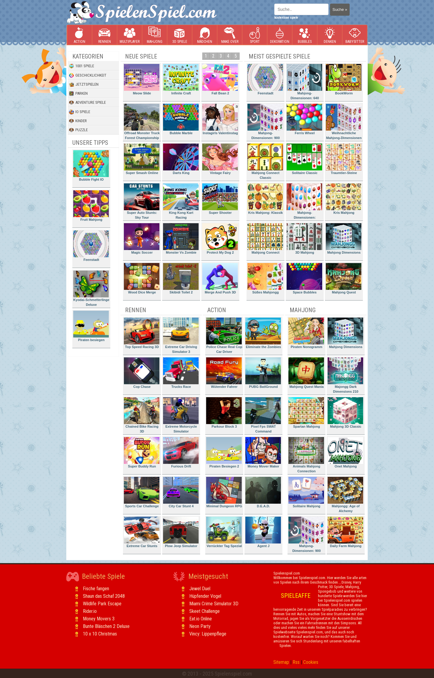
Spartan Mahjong (306, 412)
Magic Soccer (141, 238)
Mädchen (204, 35)
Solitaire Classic (304, 159)
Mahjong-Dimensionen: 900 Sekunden (265, 122)
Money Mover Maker (263, 452)
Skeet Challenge (204, 611)
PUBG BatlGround (263, 372)
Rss (296, 662)
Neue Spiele (141, 56)
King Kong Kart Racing (181, 201)
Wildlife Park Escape (102, 604)
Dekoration (279, 35)
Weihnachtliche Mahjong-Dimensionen (344, 122)
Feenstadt (91, 245)
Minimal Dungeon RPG (224, 492)
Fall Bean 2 (220, 79)
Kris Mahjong (343, 198)
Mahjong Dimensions (343, 238)
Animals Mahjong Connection (306, 455)
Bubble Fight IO (91, 165)
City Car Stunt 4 (181, 492)
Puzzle (78, 130)
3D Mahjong (304, 238)
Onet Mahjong (345, 452)
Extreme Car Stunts (141, 532)
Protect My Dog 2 (220, 238)
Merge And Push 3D (220, 278)
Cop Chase (141, 372)
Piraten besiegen (91, 326)
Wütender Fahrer (224, 372)
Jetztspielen (84, 84)
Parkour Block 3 (224, 412)
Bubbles (305, 35)
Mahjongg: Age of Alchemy (345, 495)
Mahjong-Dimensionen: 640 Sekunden (304, 83)
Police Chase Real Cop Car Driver (224, 335)
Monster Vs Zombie (181, 238)
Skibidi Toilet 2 (181, 278)
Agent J (263, 532)
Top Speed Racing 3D (141, 333)
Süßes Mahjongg (265, 278)
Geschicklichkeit (87, 75)
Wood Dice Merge (141, 278)
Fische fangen (96, 588)
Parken (78, 93)
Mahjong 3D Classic (345, 412)
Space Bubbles (304, 278)
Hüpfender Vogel (205, 596)
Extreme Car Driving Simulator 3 (181, 335)
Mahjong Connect (265, 238)
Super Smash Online (141, 159)
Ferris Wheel (304, 119)
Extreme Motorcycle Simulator (181, 415)
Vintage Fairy (220, 159)
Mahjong (154, 35)
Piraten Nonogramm (306, 333)
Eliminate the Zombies (263, 333)
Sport (254, 35)
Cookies (310, 662)
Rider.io (90, 611)
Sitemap (281, 662)
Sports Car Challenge (141, 492)
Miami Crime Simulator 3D (213, 604)
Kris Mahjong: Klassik (265, 198)
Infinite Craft (181, 79)
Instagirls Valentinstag (220, 119)
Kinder (78, 121)
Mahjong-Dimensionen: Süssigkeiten (304, 202)
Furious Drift (181, 452)
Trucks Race (181, 372)
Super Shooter (220, 198)
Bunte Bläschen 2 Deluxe (106, 626)
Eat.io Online (200, 619)
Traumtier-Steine (343, 159)
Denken (329, 35)
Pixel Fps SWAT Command (263, 415)
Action (79, 35)
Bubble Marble (181, 119)
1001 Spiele (81, 66)
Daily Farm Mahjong (345, 532)
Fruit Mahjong (91, 205)
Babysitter (354, 35)
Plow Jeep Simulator (181, 532)
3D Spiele (179, 35)
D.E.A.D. (263, 492)
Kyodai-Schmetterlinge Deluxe (91, 288)
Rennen (104, 35)
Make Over (229, 35)
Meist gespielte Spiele (279, 56)
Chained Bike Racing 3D (141, 415)
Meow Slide (141, 79)
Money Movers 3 (99, 619)
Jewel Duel (199, 588)
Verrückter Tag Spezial (224, 532)
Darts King (181, 159)
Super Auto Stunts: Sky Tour (141, 201)
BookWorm (343, 79)
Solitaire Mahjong (306, 492)
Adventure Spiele (87, 102)
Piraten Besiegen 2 (224, 452)
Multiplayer (130, 35)
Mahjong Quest (343, 278)
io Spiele (79, 111)
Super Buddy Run (141, 452)
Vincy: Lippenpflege (207, 634)
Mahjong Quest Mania (306, 372)
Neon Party (200, 626)
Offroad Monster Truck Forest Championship (142, 122)
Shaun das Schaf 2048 (104, 596)
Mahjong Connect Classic (265, 161)
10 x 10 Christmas (100, 634)
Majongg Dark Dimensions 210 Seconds (345, 376)
